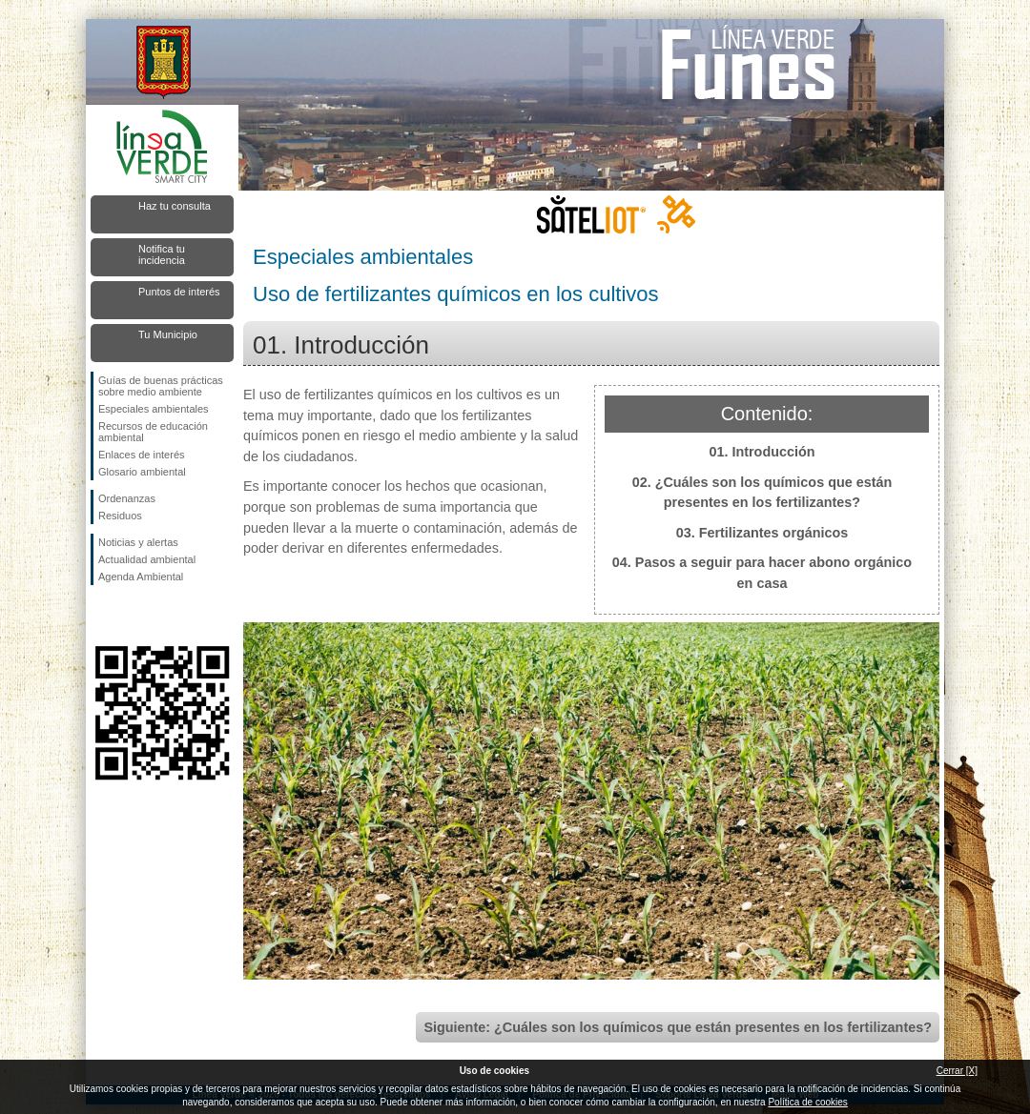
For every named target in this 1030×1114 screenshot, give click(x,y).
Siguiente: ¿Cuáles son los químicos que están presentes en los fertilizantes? (677, 1027)
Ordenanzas (126, 498)
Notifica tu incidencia (161, 254)
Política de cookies (807, 1102)
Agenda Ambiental (140, 576)
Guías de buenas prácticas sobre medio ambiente (160, 386)
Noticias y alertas (138, 542)
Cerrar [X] (957, 1070)
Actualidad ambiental (147, 559)
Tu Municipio (167, 334)
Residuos (120, 515)
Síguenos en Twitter (133, 615)
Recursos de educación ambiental (153, 431)
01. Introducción (761, 451)
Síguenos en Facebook (102, 615)
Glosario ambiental (142, 471)
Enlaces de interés (141, 454)
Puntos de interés (179, 291)
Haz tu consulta (174, 206)
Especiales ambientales (153, 409)
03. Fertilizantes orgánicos (762, 532)
